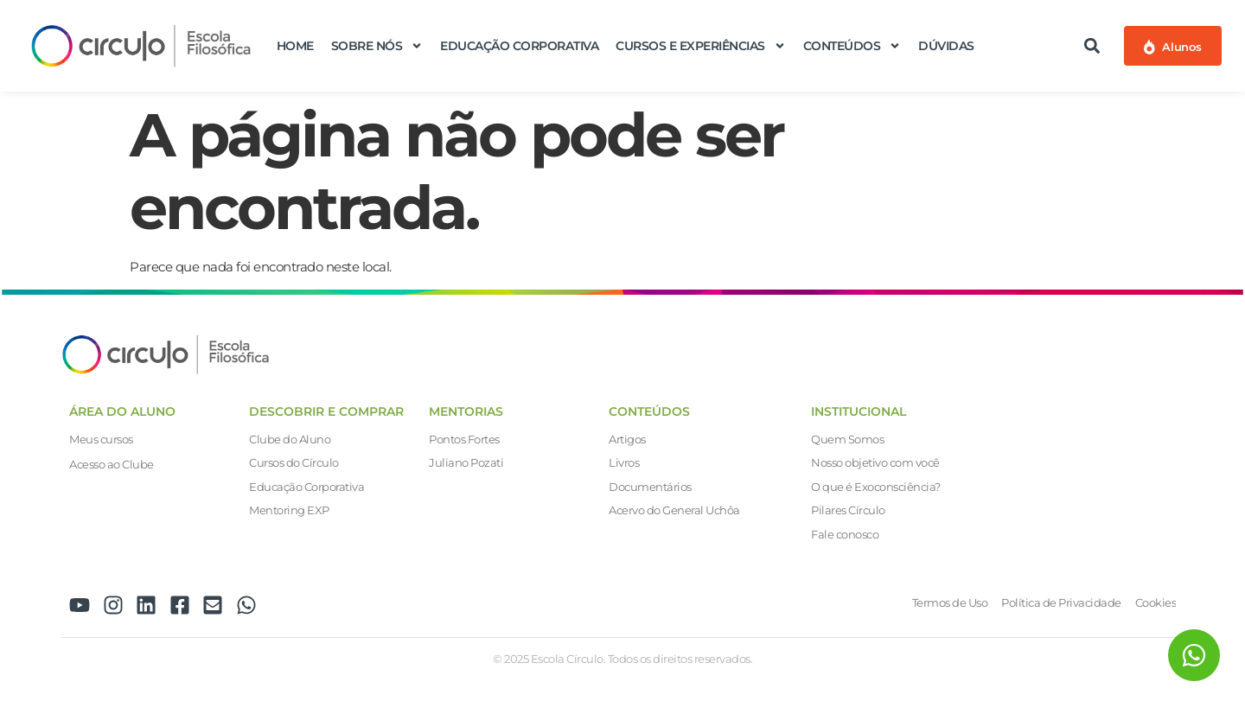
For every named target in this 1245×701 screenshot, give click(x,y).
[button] (1092, 45)
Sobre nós (377, 46)
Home (295, 46)
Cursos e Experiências (701, 46)
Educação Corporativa (519, 46)
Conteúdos (852, 46)
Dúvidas (946, 46)
